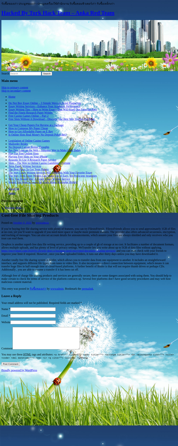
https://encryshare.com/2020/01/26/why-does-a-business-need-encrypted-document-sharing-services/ (58, 250)
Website (5, 322)
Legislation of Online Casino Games (29, 140)
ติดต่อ (12, 193)
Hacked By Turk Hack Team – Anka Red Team (57, 13)
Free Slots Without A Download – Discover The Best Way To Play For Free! (51, 119)
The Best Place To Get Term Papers (28, 169)
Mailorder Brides (18, 143)
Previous (8, 207)
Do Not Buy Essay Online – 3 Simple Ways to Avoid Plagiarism (44, 103)
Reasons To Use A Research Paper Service (32, 159)
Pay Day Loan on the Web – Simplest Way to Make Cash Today (44, 150)
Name (4, 309)
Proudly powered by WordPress (19, 374)
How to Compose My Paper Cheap (28, 128)
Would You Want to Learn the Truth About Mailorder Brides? (43, 182)
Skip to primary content (14, 87)
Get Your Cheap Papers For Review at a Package (36, 125)
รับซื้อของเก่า (38, 288)
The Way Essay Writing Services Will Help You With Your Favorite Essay (50, 172)
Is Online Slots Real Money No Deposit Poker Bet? (37, 134)
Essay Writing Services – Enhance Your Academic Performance (44, 106)
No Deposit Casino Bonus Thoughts (28, 147)
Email (4, 315)
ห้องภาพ (13, 188)
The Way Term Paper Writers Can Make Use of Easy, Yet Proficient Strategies (52, 175)
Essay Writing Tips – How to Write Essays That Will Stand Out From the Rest (52, 109)
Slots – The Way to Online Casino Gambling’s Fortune (39, 163)
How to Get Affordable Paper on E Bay (30, 131)
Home (11, 96)
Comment (7, 352)
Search (5, 73)
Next (20, 207)
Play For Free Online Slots (23, 153)
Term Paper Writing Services (24, 166)
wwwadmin (42, 222)
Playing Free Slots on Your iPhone (27, 156)
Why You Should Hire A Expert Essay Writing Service (39, 178)
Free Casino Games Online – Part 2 (28, 115)
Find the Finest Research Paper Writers (30, 112)
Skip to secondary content (16, 90)
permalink (87, 288)
